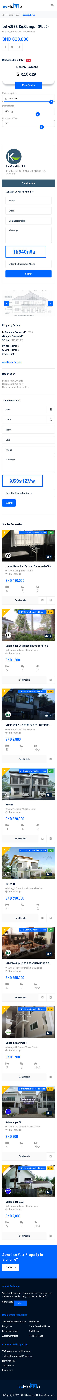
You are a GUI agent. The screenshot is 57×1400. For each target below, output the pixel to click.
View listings (28, 183)
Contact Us (10, 1267)
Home (10, 14)
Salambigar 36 (13, 1122)
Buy (17, 14)
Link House (34, 1321)
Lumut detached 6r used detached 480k (28, 566)
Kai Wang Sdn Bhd (15, 165)
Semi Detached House (39, 1326)
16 (48, 715)
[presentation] (6, 303)
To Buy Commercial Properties (16, 1351)
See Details (20, 600)
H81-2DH (10, 883)
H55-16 (9, 804)
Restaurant (7, 1370)
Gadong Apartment (16, 1042)
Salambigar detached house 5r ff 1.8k (26, 645)
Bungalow (7, 1326)
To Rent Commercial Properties (17, 1356)
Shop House (8, 1365)
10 (48, 636)
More (20, 1303)
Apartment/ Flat (10, 1336)
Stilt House (34, 1331)
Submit (28, 274)
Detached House (10, 1331)
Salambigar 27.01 (14, 1201)
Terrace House (36, 1336)
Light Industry (8, 1361)
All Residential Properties (14, 1321)
